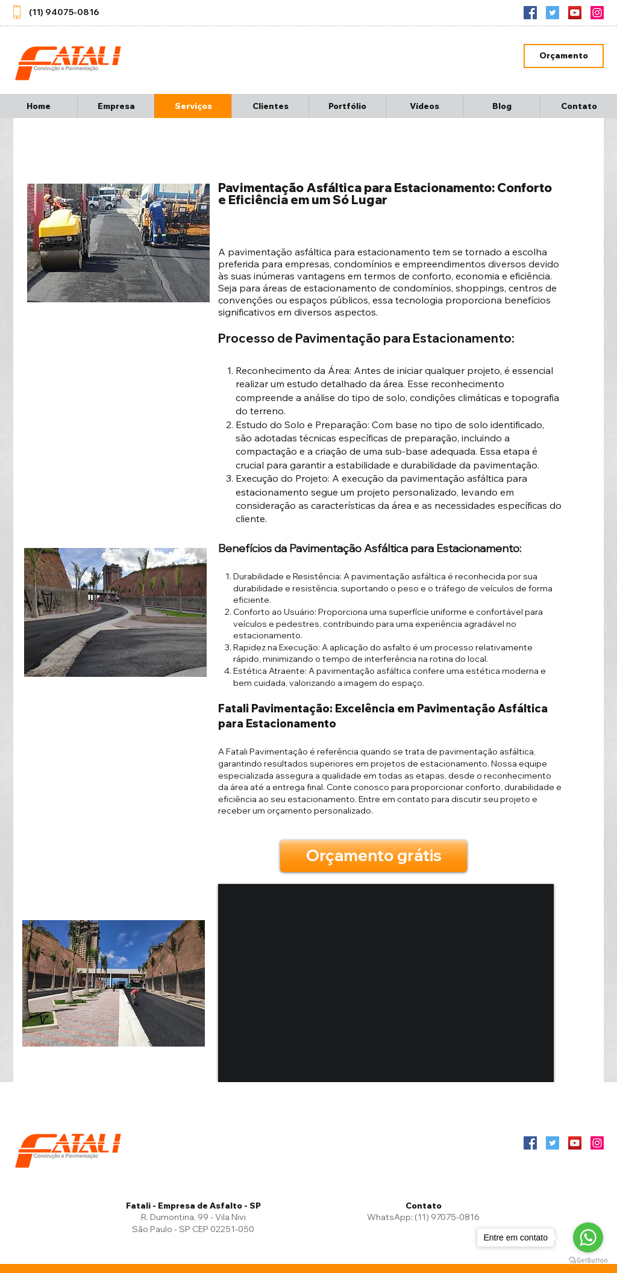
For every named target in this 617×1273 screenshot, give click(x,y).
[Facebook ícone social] (530, 12)
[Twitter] (552, 12)
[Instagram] (597, 12)
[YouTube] (574, 12)
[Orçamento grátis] (373, 856)
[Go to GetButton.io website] (588, 1261)
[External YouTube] (386, 983)
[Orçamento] (564, 56)
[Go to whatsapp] (588, 1237)
